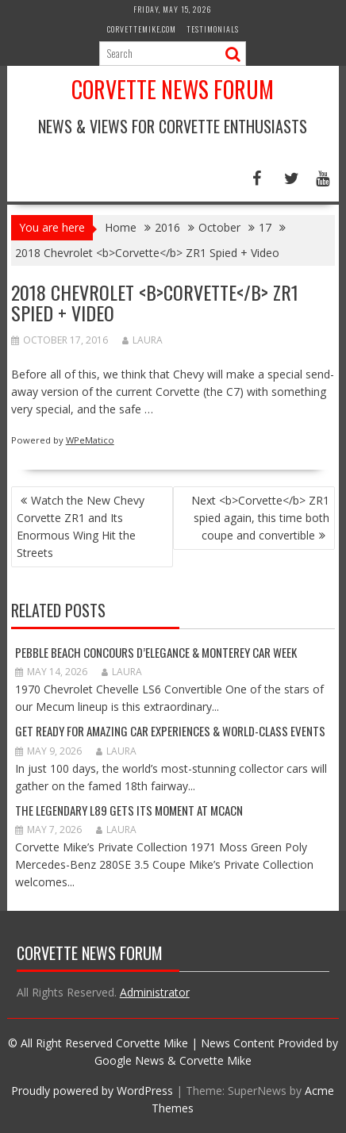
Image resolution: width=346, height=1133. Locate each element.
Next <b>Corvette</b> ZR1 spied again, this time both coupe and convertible (260, 518)
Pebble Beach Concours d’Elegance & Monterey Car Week (156, 652)
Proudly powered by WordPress (92, 1090)
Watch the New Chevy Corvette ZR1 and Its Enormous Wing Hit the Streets (80, 526)
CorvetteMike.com (141, 29)
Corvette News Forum (172, 89)
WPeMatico (90, 440)
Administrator (155, 992)
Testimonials (212, 29)
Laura (142, 340)
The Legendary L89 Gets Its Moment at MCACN (129, 810)
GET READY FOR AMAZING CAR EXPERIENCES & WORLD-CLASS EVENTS (170, 730)
